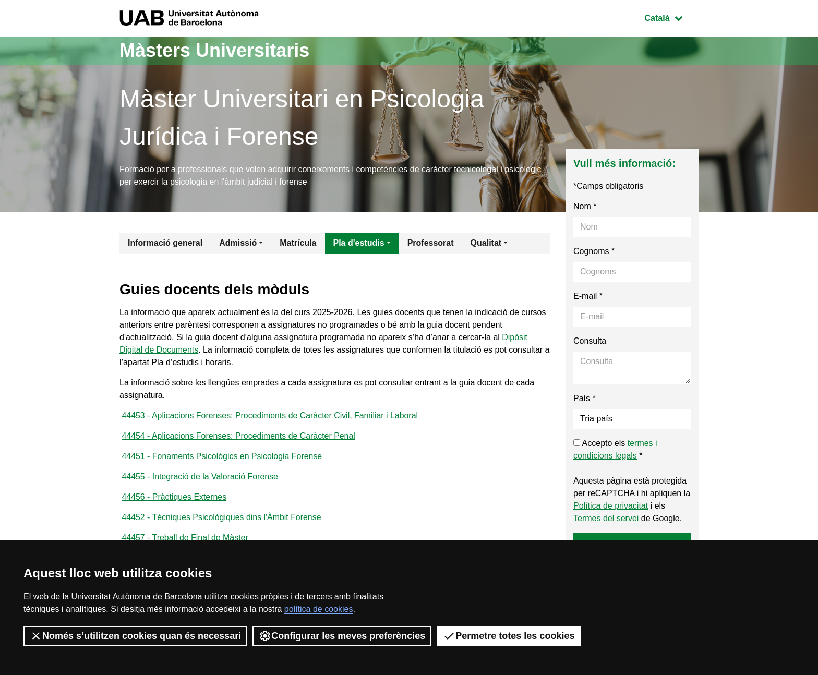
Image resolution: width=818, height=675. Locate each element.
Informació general (165, 242)
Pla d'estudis (358, 242)
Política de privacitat (610, 505)
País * (584, 398)
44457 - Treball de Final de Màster (185, 537)
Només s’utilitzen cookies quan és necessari (135, 636)
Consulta (589, 340)
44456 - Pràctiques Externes (174, 496)
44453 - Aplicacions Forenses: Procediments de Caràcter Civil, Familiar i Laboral (270, 415)
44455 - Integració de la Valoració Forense (200, 476)
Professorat (430, 242)
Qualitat (486, 242)
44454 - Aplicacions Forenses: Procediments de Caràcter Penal (239, 435)
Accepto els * (615, 449)
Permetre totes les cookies (508, 636)
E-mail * (588, 296)
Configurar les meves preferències (342, 636)
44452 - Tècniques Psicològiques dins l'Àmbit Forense (222, 517)
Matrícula (298, 242)
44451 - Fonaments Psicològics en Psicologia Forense (222, 456)
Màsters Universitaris (214, 50)
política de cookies (318, 609)
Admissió (238, 242)
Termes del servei (606, 518)
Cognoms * (594, 251)
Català (671, 16)
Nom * (584, 206)
